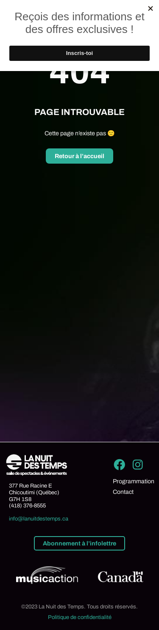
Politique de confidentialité (80, 617)
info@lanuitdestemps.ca (38, 519)
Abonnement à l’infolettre (79, 543)
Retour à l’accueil (79, 156)
